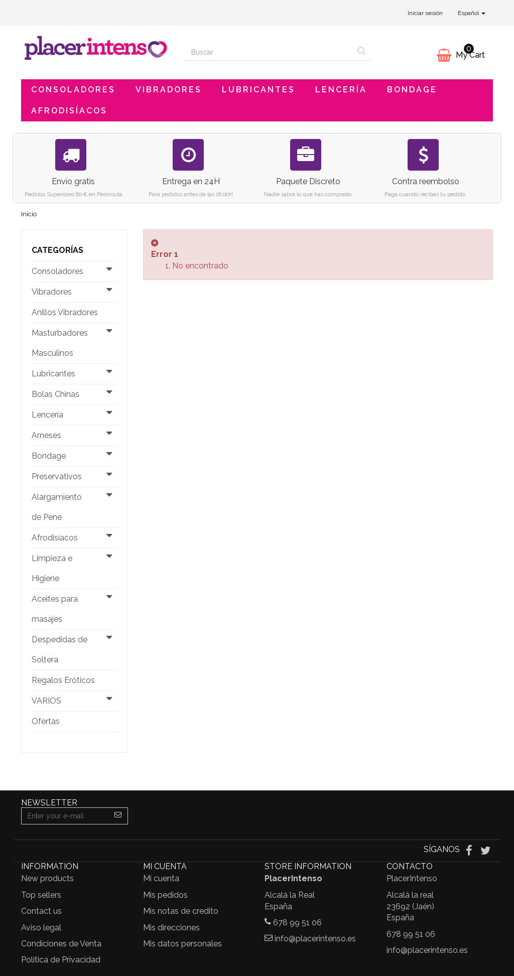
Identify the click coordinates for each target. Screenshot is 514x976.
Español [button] (471, 13)
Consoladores (73, 89)
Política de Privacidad (60, 959)
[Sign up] (118, 815)
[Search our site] (268, 52)
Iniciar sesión (425, 13)
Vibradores (169, 89)
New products (47, 878)
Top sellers (41, 895)
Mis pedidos (165, 895)
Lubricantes (258, 89)
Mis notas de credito (180, 911)
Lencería (341, 89)
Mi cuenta (161, 878)
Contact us (41, 911)
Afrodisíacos (69, 110)
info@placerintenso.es (315, 938)
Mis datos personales (182, 943)
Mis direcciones (171, 927)
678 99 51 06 (297, 922)
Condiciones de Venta (61, 943)
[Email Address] (65, 815)
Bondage (412, 89)
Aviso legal (41, 927)
